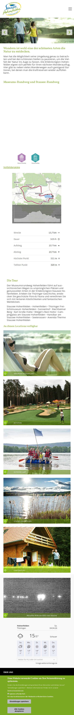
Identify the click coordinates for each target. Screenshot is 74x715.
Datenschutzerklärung (15, 690)
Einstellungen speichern (19, 701)
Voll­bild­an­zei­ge (11, 167)
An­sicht (37, 353)
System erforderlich (17, 694)
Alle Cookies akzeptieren (19, 710)
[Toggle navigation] (70, 9)
